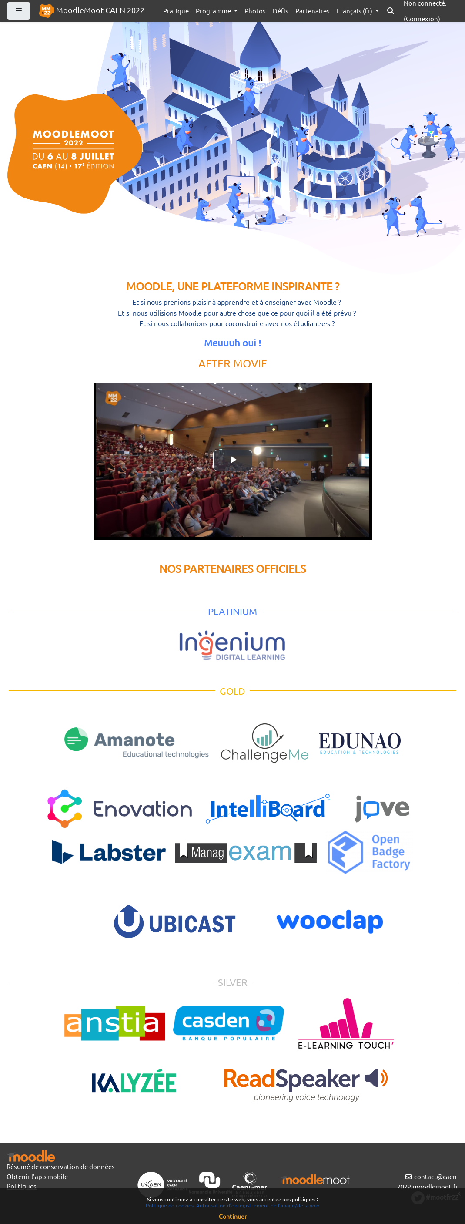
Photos (255, 11)
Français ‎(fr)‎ (355, 11)
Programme (214, 11)
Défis (280, 11)
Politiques (22, 1186)
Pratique (176, 11)
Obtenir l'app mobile (37, 1176)
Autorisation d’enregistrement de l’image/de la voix (257, 1205)
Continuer (233, 1216)
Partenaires (312, 11)
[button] (390, 11)
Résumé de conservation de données (61, 1166)
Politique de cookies (170, 1205)
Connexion (422, 18)
